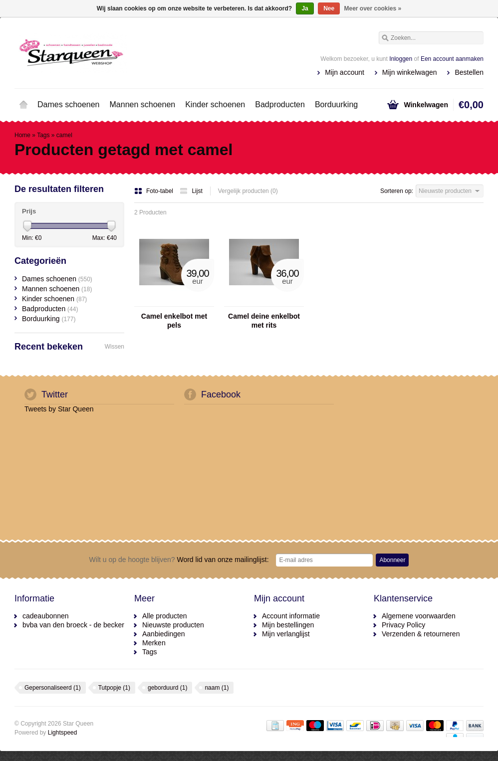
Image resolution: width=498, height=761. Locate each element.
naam (217, 687)
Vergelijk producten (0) (248, 191)
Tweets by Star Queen (59, 409)
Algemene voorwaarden (419, 616)
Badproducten (280, 104)
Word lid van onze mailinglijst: (179, 560)
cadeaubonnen (45, 616)
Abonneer (392, 560)
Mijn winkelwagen (409, 72)
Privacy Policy (403, 625)
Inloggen (400, 58)
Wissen (114, 346)
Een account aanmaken (452, 58)
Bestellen (469, 72)
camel (64, 135)
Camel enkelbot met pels (174, 320)
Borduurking (336, 104)
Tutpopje (114, 687)
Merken (154, 643)
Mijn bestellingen (288, 625)
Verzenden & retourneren (421, 634)
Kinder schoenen (215, 104)
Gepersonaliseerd (52, 687)
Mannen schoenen (143, 104)
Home (23, 105)
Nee (328, 8)
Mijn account (344, 72)
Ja (304, 8)
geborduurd (167, 687)
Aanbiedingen (163, 634)
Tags (43, 135)
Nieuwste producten (173, 625)
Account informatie (291, 616)
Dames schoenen (68, 104)
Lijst (191, 191)
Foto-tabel (154, 191)
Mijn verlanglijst (286, 634)
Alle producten (164, 616)
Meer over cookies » (373, 8)
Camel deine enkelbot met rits (264, 320)
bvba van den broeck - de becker (73, 625)
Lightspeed (62, 732)
